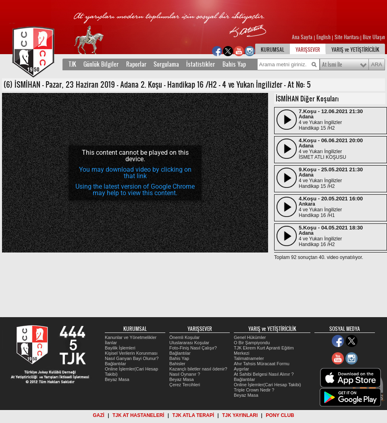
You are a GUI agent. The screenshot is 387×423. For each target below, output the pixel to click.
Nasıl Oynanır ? (184, 374)
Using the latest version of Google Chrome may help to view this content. (135, 190)
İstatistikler (200, 64)
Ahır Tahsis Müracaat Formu (261, 363)
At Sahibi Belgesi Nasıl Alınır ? (264, 374)
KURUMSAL (272, 49)
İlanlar (111, 342)
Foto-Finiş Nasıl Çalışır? (193, 347)
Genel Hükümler (250, 337)
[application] (135, 173)
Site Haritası (347, 37)
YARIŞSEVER (307, 49)
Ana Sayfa (303, 37)
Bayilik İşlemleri (120, 347)
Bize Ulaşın (374, 37)
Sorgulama (166, 64)
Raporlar (136, 64)
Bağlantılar (115, 363)
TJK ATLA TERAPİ (193, 415)
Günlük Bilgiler (101, 64)
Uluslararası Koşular (189, 342)
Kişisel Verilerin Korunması (131, 353)
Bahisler (177, 363)
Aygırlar (241, 368)
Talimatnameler (249, 358)
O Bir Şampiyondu (252, 342)
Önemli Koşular (184, 337)
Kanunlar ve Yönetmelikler (130, 337)
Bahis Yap (234, 64)
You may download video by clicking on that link (135, 173)
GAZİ (98, 415)
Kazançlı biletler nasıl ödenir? (198, 368)
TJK (72, 64)
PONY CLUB (280, 415)
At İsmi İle (332, 64)
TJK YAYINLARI (240, 415)
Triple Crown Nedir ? (254, 389)
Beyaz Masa (117, 379)
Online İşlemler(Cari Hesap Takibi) (267, 384)
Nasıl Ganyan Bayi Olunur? (131, 358)
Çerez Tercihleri (184, 384)
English (323, 37)
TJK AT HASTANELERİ (138, 415)
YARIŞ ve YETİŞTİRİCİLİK (355, 49)
